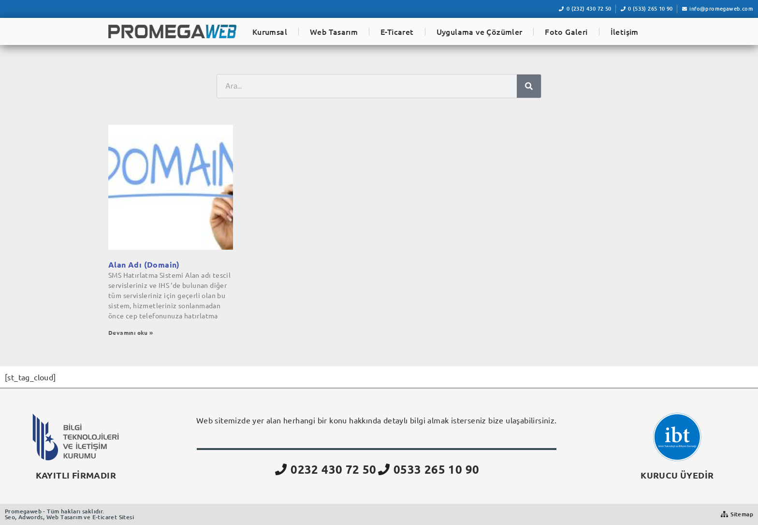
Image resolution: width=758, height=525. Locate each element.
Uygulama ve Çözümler (480, 31)
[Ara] (529, 86)
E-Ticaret (397, 31)
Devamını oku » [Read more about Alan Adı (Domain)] (130, 332)
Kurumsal (269, 31)
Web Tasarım (334, 31)
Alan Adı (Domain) (144, 264)
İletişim (625, 31)
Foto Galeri (566, 31)
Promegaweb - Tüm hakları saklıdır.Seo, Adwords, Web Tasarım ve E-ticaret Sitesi (69, 514)
